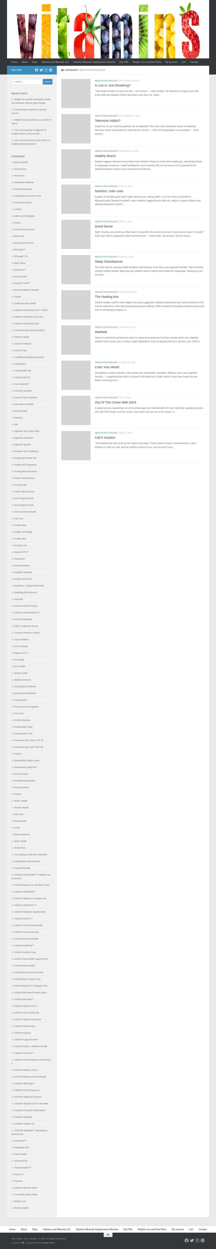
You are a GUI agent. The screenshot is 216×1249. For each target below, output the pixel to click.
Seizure (18, 794)
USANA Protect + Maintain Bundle (30, 1046)
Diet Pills (123, 62)
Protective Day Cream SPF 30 (28, 740)
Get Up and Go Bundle (25, 511)
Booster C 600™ (22, 283)
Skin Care (19, 814)
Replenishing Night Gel (25, 767)
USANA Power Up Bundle (26, 1012)
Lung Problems (21, 639)
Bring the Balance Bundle (26, 290)
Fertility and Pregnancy (25, 464)
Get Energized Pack (24, 498)
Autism (17, 222)
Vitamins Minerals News (25, 1187)
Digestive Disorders (23, 437)
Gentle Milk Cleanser (24, 491)
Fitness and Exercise (24, 478)
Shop (34, 62)
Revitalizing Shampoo (24, 780)
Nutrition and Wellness (25, 693)
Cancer (17, 296)
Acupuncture (20, 169)
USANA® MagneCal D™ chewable (31, 1103)
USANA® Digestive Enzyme (27, 1097)
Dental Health (20, 411)
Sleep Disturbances (109, 261)
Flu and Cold (20, 485)
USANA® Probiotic (23, 1117)
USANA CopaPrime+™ (25, 905)
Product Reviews (22, 720)
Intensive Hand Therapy (25, 606)
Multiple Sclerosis (22, 679)
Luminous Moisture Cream (27, 632)
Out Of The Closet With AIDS (115, 402)
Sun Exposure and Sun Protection (30, 854)
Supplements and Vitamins (27, 861)
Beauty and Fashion (24, 243)
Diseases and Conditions (26, 451)
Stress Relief (20, 841)
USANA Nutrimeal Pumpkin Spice (30, 992)
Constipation (20, 364)
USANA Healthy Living (25, 952)
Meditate (101, 332)
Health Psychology (106, 80)
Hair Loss (18, 518)
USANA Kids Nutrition (24, 965)
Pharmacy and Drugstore (26, 706)
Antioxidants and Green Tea (27, 196)
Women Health (21, 1208)
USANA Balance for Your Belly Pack (31, 885)
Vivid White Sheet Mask (25, 1194)
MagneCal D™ (21, 653)
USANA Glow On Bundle (26, 938)
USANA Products (22, 1033)
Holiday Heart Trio (23, 579)
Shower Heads (21, 807)
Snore (17, 827)
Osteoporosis (20, 700)
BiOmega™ (19, 249)
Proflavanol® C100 (23, 727)
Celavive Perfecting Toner (26, 323)
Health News (20, 525)
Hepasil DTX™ (21, 552)
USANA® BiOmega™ (24, 1083)
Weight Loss (20, 1201)
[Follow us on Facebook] (36, 70)
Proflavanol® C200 (23, 733)
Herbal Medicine (22, 565)
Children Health (21, 337)
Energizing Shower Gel (25, 458)
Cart (184, 62)
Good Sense (104, 226)
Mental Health (21, 673)
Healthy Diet (20, 538)
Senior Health (20, 800)
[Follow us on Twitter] (41, 70)
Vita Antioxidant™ (22, 1167)
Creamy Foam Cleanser (25, 397)
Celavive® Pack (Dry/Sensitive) (29, 330)
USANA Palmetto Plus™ (26, 1006)
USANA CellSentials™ (25, 891)
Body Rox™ (20, 269)
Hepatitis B (19, 558)
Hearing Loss (20, 545)
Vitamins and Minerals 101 (55, 62)
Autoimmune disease (24, 229)
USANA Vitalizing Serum (26, 1070)
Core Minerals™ (22, 384)
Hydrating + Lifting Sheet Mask (29, 585)
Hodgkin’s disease (23, 572)
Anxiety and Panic (23, 202)
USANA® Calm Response (27, 1090)
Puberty (18, 753)
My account (171, 62)
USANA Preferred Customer (27, 1019)
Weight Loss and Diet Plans (147, 62)
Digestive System (22, 444)
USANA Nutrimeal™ (24, 999)
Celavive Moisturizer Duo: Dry (28, 317)
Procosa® (19, 713)
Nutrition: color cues (109, 191)
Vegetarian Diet (21, 1147)
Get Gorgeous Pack (23, 505)
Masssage (19, 659)
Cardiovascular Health (25, 303)
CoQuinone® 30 (22, 377)
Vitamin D (19, 1174)
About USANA (21, 162)
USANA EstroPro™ (23, 918)
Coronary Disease (23, 390)
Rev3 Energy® (21, 774)
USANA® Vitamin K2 (24, 1123)
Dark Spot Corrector (24, 404)
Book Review (20, 276)
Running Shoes (21, 787)
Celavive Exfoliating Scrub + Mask (30, 310)
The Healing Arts (107, 297)
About (25, 62)
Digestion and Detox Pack (26, 431)
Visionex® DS (21, 1161)
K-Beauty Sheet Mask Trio (27, 612)
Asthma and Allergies (24, 216)
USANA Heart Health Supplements (31, 959)
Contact (194, 62)
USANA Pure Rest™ (24, 1053)
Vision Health (20, 1154)
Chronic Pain (20, 350)
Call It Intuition (105, 437)
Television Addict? (108, 120)
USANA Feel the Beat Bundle (28, 925)
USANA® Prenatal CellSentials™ (30, 1110)
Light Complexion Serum (26, 626)
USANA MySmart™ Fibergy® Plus (31, 985)
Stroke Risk (19, 848)
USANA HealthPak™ (24, 945)
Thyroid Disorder (22, 868)
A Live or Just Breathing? (113, 85)
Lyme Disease (21, 646)
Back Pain (19, 236)
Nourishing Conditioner (25, 686)
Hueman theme (48, 1243)
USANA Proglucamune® (26, 1039)
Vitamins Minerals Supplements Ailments (94, 62)
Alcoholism (19, 175)
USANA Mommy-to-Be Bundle (28, 972)
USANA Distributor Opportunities (30, 912)
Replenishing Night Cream (27, 760)
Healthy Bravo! (105, 156)
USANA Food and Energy (26, 932)
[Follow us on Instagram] (46, 70)
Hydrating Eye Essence (25, 592)
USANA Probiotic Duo (24, 1026)
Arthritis (18, 209)
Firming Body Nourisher (25, 471)
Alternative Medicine (24, 182)
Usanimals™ (20, 1140)
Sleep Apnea (20, 821)
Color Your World (107, 367)
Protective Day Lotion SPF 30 (28, 747)
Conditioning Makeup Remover (29, 357)
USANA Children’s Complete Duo (30, 898)
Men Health (19, 666)
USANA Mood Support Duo (27, 979)
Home (14, 62)
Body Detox (19, 263)
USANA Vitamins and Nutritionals (30, 1076)
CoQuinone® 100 (22, 370)
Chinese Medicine (22, 343)
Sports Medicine (22, 834)
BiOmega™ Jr (21, 256)
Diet (16, 424)
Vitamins (18, 1181)
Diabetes (18, 417)
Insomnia (18, 599)
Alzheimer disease (23, 189)
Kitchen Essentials (23, 619)
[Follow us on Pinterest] (50, 70)
